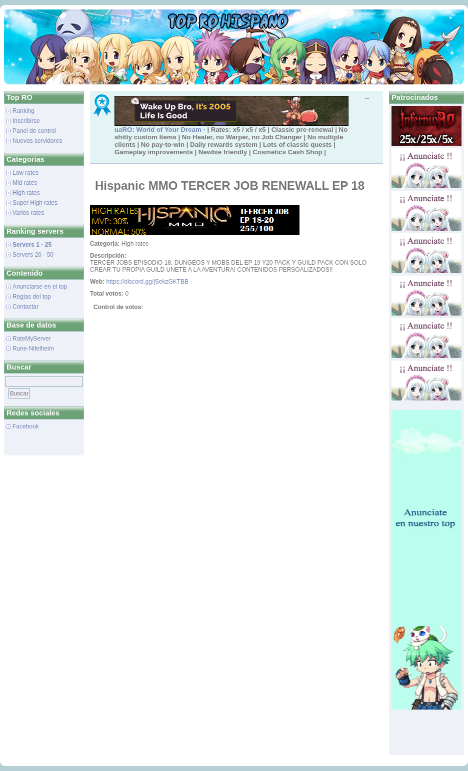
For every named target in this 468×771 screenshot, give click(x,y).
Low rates (25, 172)
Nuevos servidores (37, 140)
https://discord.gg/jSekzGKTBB (147, 281)
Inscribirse (26, 120)
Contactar (25, 306)
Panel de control (34, 130)
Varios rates (28, 212)
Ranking (23, 110)
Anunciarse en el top (39, 286)
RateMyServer (31, 338)
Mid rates (24, 182)
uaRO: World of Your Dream (158, 129)
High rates (26, 192)
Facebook (25, 426)
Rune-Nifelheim (33, 348)
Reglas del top (31, 296)
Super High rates (35, 202)
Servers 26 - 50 (33, 254)
